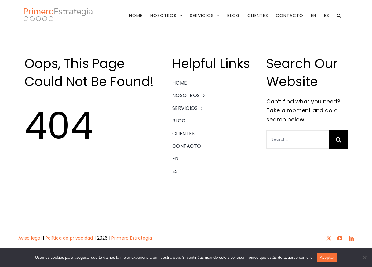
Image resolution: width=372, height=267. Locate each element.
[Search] (338, 139)
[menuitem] (313, 15)
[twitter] (328, 238)
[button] (339, 15)
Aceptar (327, 257)
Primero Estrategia (131, 238)
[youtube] (339, 238)
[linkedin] (351, 238)
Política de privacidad (69, 238)
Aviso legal (30, 238)
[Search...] (297, 139)
